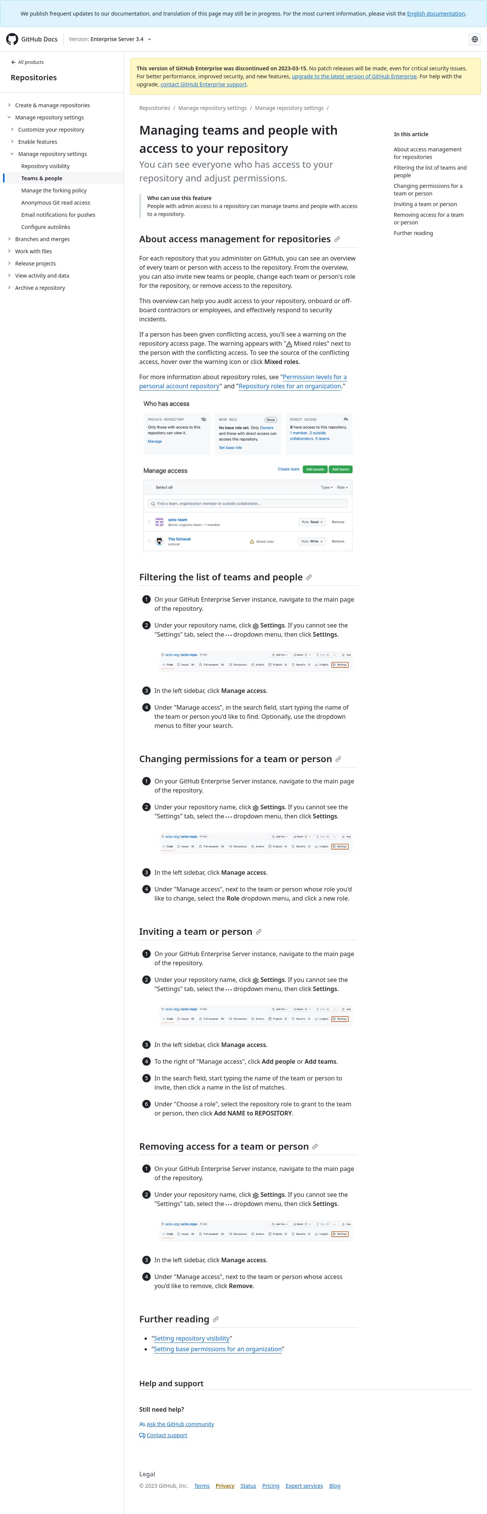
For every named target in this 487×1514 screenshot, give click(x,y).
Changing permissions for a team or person (240, 758)
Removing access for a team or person (228, 1146)
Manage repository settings (212, 107)
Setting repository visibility (192, 1338)
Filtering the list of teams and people (225, 576)
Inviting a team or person (200, 931)
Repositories (34, 77)
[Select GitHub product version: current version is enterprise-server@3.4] (110, 39)
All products (27, 62)
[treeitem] (65, 105)
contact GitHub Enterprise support (204, 84)
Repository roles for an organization (290, 386)
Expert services (304, 1485)
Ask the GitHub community (176, 1424)
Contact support (163, 1435)
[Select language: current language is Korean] (475, 39)
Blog (335, 1485)
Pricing (270, 1485)
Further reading (179, 1318)
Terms (202, 1485)
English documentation (436, 13)
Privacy (225, 1485)
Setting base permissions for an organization (218, 1349)
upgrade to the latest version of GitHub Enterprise (354, 76)
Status (248, 1485)
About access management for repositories (239, 238)
